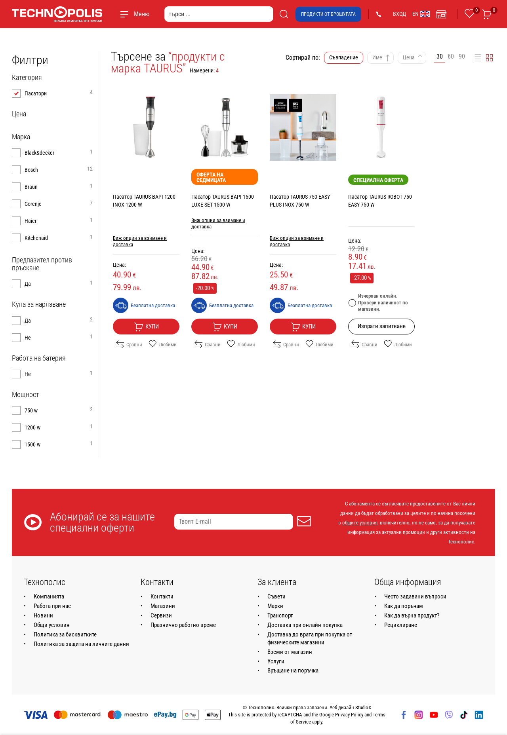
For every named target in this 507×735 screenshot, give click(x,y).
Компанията (49, 596)
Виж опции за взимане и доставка (140, 241)
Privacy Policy (349, 715)
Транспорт (280, 615)
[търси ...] (218, 14)
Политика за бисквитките (65, 634)
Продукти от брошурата (328, 14)
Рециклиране (400, 625)
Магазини (163, 606)
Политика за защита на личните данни (81, 644)
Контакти (162, 596)
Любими (163, 344)
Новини (43, 615)
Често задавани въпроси (415, 596)
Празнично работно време (183, 625)
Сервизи (161, 615)
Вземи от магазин (289, 651)
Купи (146, 327)
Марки (275, 606)
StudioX (363, 707)
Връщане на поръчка (292, 670)
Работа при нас (52, 606)
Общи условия (51, 625)
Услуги (275, 661)
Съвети (276, 596)
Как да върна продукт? (411, 615)
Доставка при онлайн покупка (305, 625)
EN (421, 14)
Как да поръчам (403, 606)
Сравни (129, 344)
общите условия (359, 523)
